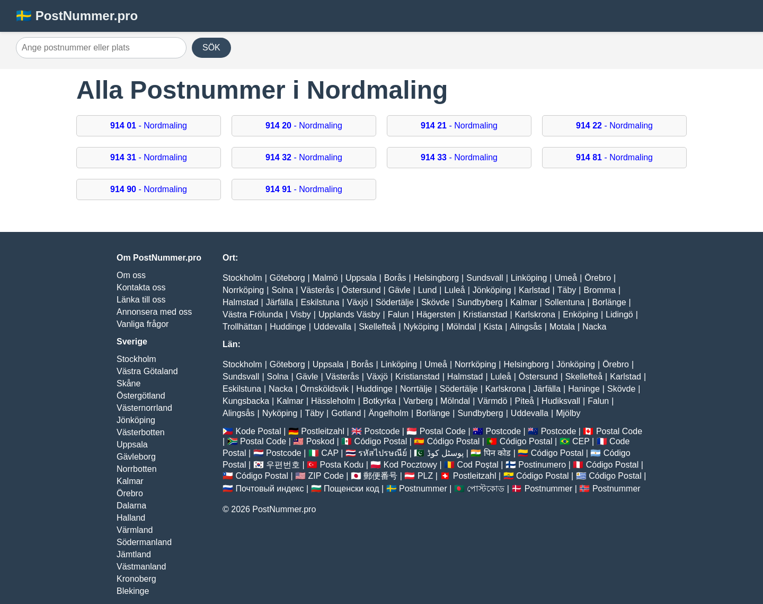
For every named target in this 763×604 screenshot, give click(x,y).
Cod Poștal (478, 464)
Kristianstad (485, 314)
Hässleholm (333, 400)
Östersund (361, 290)
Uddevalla (332, 326)
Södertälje (395, 302)
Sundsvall (484, 277)
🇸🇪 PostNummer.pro (77, 15)
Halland (131, 517)
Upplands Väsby (349, 314)
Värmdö (492, 400)
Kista (493, 326)
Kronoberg (136, 578)
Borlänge (609, 302)
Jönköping (136, 420)
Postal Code (443, 431)
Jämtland (134, 554)
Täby (566, 290)
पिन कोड (497, 453)
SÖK (211, 47)
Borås (395, 277)
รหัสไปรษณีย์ (382, 453)
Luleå (454, 290)
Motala (562, 326)
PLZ (425, 475)
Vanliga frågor (142, 324)
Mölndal (461, 326)
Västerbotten (141, 432)
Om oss (131, 275)
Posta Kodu (341, 464)
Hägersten (436, 314)
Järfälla (280, 302)
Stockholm (136, 359)
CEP (581, 441)
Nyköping (421, 326)
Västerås (317, 290)
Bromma (599, 290)
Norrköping (243, 290)
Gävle (399, 290)
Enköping (580, 314)
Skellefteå (377, 326)
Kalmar (130, 481)
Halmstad (241, 302)
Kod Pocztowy (410, 464)
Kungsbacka (246, 400)
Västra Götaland (147, 371)
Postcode (382, 431)
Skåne (128, 383)
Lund (427, 290)
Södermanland (144, 542)
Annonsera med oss (154, 311)
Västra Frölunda (253, 314)
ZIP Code (326, 475)
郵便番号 (380, 475)
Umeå (565, 277)
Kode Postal (258, 431)
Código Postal (380, 441)
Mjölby (568, 413)
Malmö (325, 277)
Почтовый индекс (269, 488)
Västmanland (141, 566)
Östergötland (141, 395)
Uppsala (132, 444)
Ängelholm (388, 413)
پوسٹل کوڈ (445, 453)
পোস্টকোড (485, 488)
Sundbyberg (479, 302)
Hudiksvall (561, 400)
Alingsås (526, 326)
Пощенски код (351, 488)
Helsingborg (436, 277)
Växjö (357, 302)
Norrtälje (416, 388)
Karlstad (534, 290)
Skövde (435, 302)
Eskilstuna (319, 302)
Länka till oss (141, 299)
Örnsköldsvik (324, 388)
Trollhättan (242, 326)
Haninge (584, 388)
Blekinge (133, 591)
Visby (300, 314)
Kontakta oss (141, 287)
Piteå (524, 400)
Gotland (346, 413)
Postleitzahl (322, 431)
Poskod (320, 441)
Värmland (135, 529)
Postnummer (423, 488)
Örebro (130, 493)
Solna (282, 290)
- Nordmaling (148, 125)
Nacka (594, 326)
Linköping (529, 277)
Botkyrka (379, 400)
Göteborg (287, 277)
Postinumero (542, 464)
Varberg (418, 400)
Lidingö (619, 314)
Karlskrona (535, 314)
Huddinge (288, 326)
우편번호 (283, 464)
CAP (330, 453)
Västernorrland (144, 407)
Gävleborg (136, 456)
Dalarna (131, 505)
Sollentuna (565, 302)
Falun (398, 314)
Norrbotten (137, 468)
